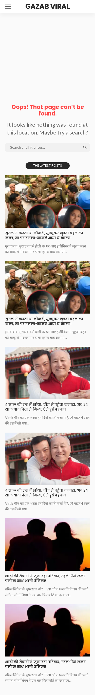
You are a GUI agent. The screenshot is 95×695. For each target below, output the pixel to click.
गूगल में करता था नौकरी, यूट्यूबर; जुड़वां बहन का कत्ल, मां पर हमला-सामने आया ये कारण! (44, 235)
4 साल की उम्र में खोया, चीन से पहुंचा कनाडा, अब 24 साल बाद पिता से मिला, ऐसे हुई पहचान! (46, 407)
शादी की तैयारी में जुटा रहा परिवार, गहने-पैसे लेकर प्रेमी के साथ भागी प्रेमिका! (45, 578)
